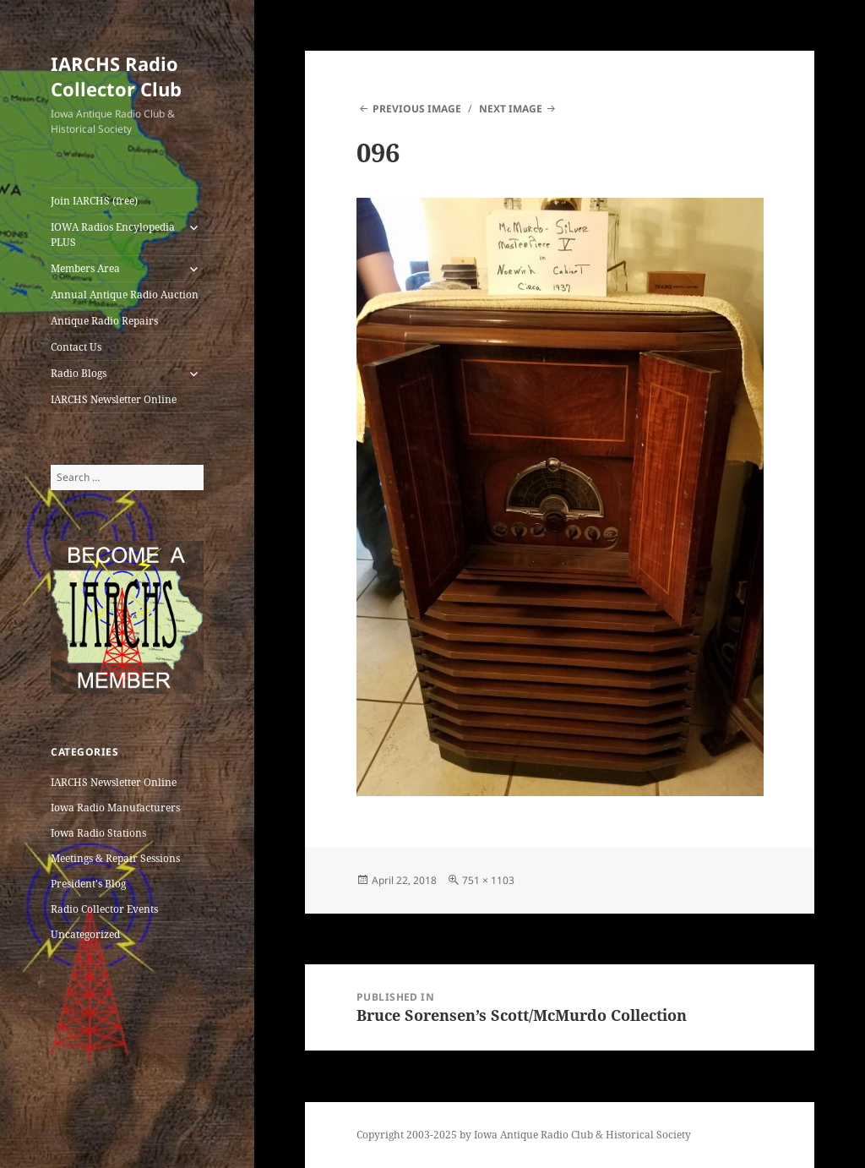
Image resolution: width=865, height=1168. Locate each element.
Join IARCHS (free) (94, 201)
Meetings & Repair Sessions (115, 858)
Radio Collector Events (104, 909)
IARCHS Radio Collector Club (116, 76)
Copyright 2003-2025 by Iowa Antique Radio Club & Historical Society (523, 1134)
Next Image (510, 108)
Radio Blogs (78, 373)
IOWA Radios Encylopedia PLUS (113, 234)
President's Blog (88, 883)
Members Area (85, 268)
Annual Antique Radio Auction (125, 294)
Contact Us (76, 347)
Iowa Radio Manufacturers (115, 807)
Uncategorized (85, 934)
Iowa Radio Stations (98, 833)
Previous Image (417, 108)
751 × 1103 (488, 880)
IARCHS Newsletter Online (114, 399)
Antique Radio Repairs (104, 321)
